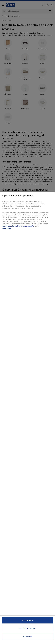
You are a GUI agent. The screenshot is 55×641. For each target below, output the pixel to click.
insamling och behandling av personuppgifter (18, 226)
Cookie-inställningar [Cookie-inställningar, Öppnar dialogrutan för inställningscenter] (28, 628)
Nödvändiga (27, 636)
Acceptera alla (27, 620)
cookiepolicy (6, 228)
